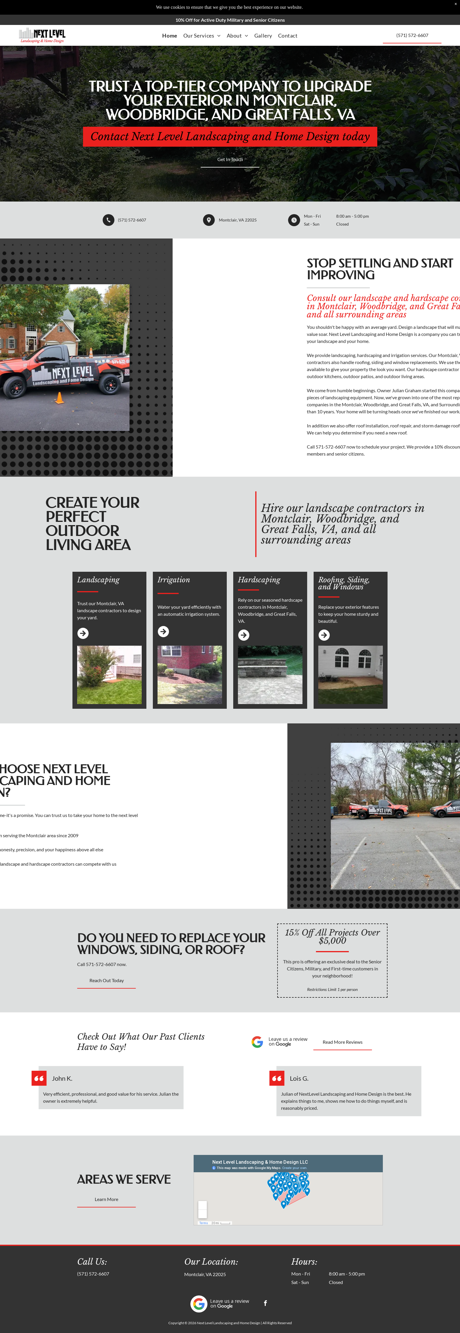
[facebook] (265, 1304)
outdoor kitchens (405, 376)
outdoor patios (439, 376)
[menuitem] (169, 35)
